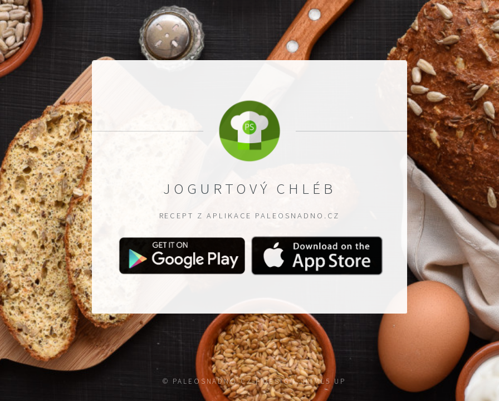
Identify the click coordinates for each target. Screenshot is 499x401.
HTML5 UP (324, 381)
